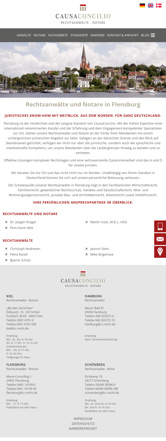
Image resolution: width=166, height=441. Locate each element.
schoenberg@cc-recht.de (102, 393)
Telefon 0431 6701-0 (20, 320)
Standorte (79, 35)
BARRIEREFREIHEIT (83, 428)
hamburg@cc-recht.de (100, 324)
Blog (145, 35)
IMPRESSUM (83, 418)
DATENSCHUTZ (83, 423)
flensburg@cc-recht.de (21, 393)
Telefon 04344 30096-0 (100, 385)
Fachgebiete (58, 35)
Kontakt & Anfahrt (122, 35)
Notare (40, 35)
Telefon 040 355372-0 (99, 316)
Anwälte (24, 35)
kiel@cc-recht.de (17, 328)
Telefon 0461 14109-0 (20, 385)
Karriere (98, 35)
